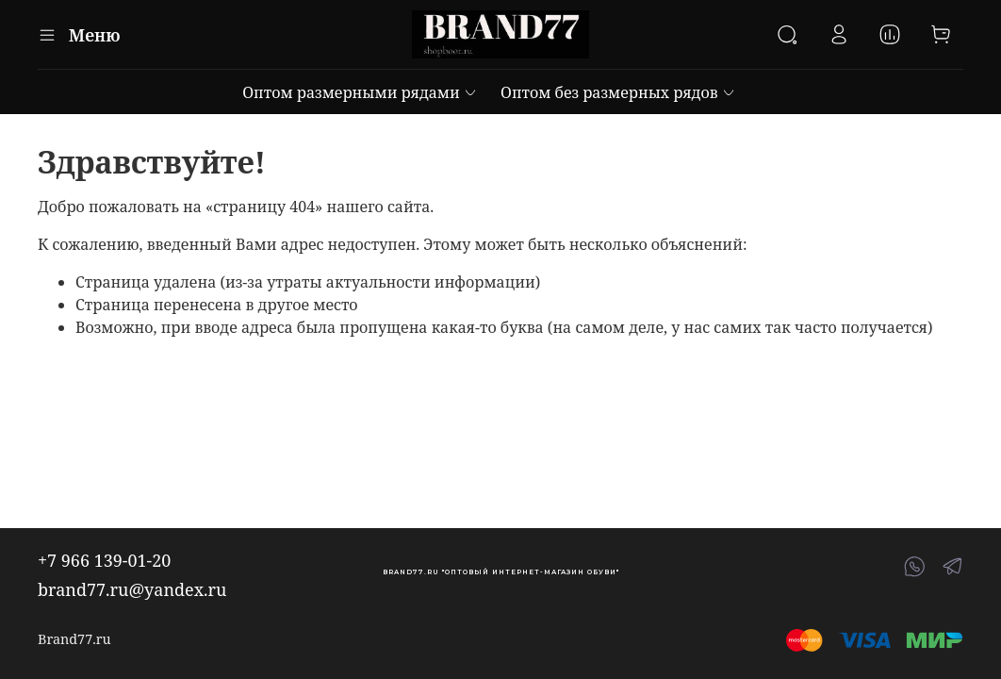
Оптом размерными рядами (360, 92)
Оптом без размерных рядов (618, 92)
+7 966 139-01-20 (104, 560)
